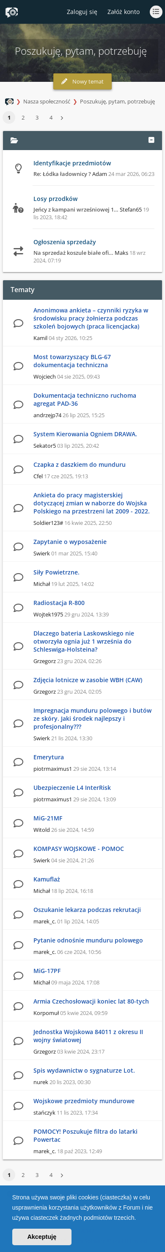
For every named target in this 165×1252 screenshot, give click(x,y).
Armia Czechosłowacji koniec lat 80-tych (91, 1001)
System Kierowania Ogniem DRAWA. (85, 434)
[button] (139, 1218)
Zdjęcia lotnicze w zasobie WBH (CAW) (87, 680)
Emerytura (48, 757)
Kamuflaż (46, 879)
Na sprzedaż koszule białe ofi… (73, 253)
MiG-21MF (47, 818)
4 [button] (51, 117)
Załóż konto (123, 12)
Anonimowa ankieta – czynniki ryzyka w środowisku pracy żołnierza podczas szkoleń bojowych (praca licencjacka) (90, 318)
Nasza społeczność (46, 101)
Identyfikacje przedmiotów (72, 163)
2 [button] (23, 117)
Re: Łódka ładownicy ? (62, 174)
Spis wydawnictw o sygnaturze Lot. (84, 1070)
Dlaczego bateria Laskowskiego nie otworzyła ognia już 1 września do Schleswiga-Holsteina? (83, 641)
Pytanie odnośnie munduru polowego (88, 940)
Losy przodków (55, 199)
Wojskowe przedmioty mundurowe (84, 1101)
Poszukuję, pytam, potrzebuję (117, 101)
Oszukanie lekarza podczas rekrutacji (87, 910)
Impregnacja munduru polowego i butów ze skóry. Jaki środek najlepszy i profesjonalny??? (92, 718)
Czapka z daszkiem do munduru (79, 464)
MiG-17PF (46, 971)
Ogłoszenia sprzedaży (64, 242)
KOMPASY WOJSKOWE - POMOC (78, 849)
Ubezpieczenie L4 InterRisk (72, 788)
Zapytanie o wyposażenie (70, 542)
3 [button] (37, 117)
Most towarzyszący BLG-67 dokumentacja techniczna (72, 361)
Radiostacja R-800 (59, 603)
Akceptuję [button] (41, 1236)
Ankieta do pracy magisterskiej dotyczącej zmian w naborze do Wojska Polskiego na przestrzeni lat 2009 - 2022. (91, 503)
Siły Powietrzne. (56, 572)
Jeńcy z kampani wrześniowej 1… (75, 209)
